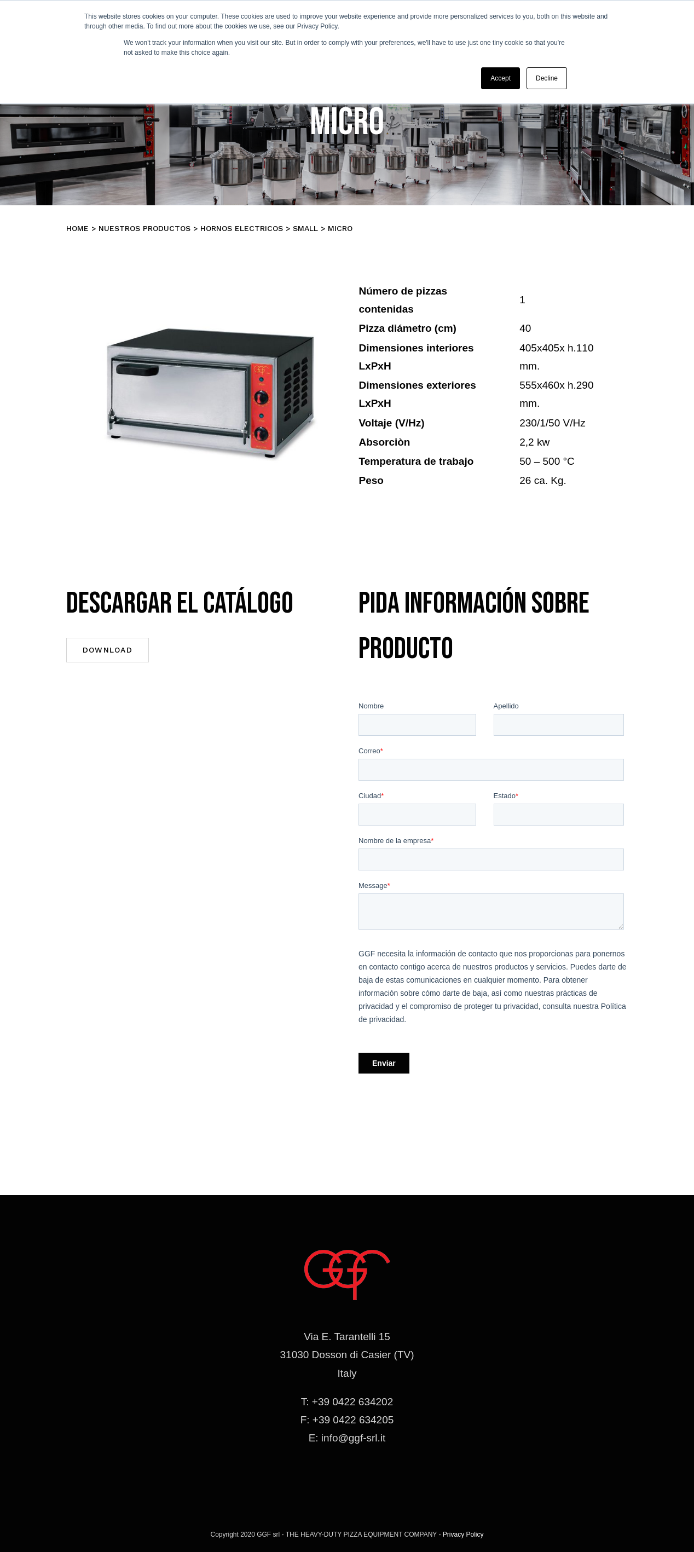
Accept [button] (500, 78)
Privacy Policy (463, 1534)
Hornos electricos (241, 228)
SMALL (305, 228)
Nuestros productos (144, 228)
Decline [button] (547, 78)
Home (77, 228)
